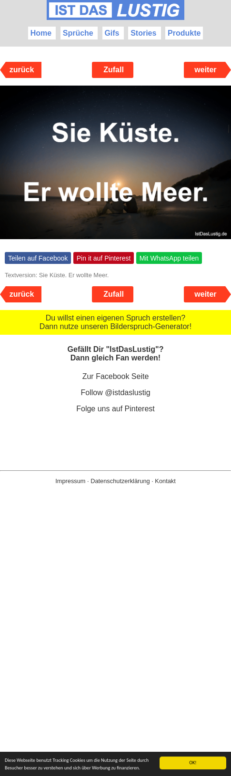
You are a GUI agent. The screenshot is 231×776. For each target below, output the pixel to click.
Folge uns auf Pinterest (115, 409)
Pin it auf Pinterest (104, 258)
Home (40, 33)
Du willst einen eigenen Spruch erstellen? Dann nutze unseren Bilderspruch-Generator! (115, 322)
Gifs (111, 33)
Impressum (70, 481)
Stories (143, 33)
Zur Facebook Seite (115, 376)
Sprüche (78, 33)
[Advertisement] (115, 645)
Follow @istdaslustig (115, 392)
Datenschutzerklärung (120, 481)
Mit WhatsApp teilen (169, 258)
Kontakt (165, 481)
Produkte (184, 33)
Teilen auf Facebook (38, 258)
